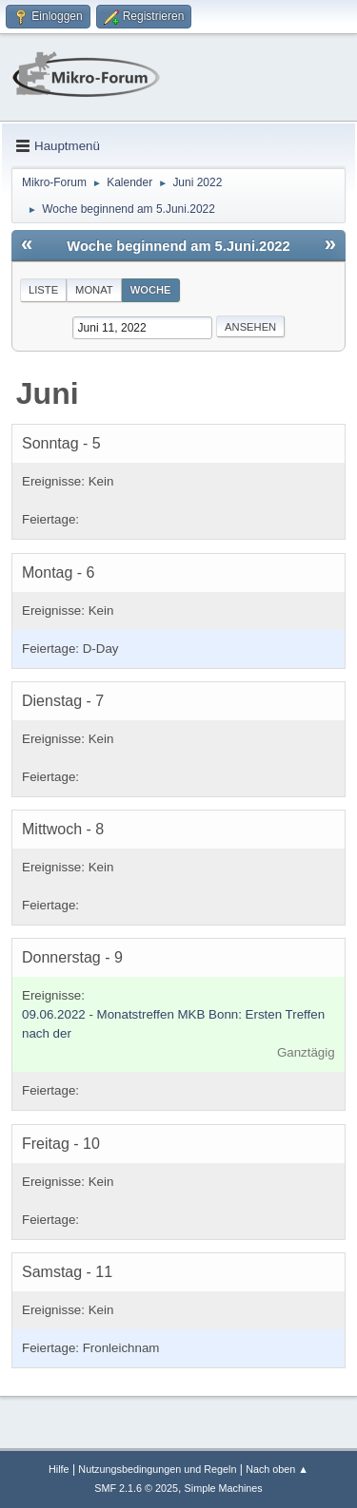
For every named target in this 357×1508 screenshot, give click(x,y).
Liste (43, 290)
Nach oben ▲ (277, 1469)
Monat (94, 290)
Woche (150, 290)
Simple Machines (224, 1488)
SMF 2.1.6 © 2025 (136, 1488)
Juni (47, 393)
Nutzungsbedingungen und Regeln (157, 1469)
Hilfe (59, 1469)
